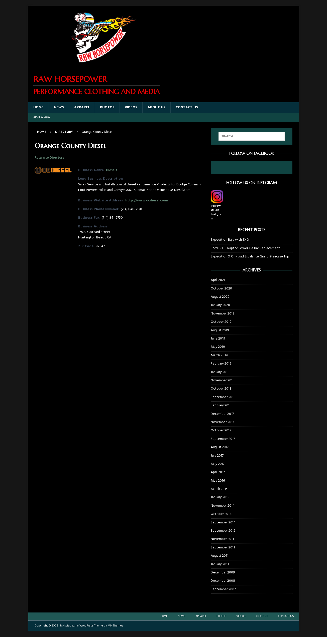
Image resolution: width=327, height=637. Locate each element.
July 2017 (217, 456)
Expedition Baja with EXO (230, 240)
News (59, 107)
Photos (107, 107)
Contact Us (187, 107)
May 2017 (218, 464)
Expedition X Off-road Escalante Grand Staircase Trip (250, 256)
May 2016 (218, 481)
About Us (156, 107)
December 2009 (223, 572)
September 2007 (223, 589)
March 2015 (219, 489)
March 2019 (219, 355)
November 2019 (223, 313)
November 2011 (222, 539)
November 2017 (222, 422)
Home (38, 107)
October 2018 (221, 389)
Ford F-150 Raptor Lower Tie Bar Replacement (245, 248)
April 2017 (218, 472)
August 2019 (220, 330)
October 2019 (221, 322)
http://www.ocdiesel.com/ (146, 200)
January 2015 (220, 497)
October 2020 (221, 288)
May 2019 (218, 347)
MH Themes (115, 625)
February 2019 (221, 364)
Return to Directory (49, 157)
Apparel (82, 107)
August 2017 (220, 447)
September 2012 (223, 531)
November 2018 (223, 380)
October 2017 (221, 430)
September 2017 (223, 439)
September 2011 (223, 547)
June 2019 (218, 339)
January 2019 (220, 372)
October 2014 (221, 514)
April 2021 (218, 280)
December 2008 (223, 581)
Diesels (111, 170)
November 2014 (223, 506)
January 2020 (220, 305)
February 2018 (221, 405)
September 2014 (223, 522)
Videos (131, 107)
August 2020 (220, 297)
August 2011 (219, 556)
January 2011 (220, 564)
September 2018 (223, 397)
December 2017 (222, 414)
